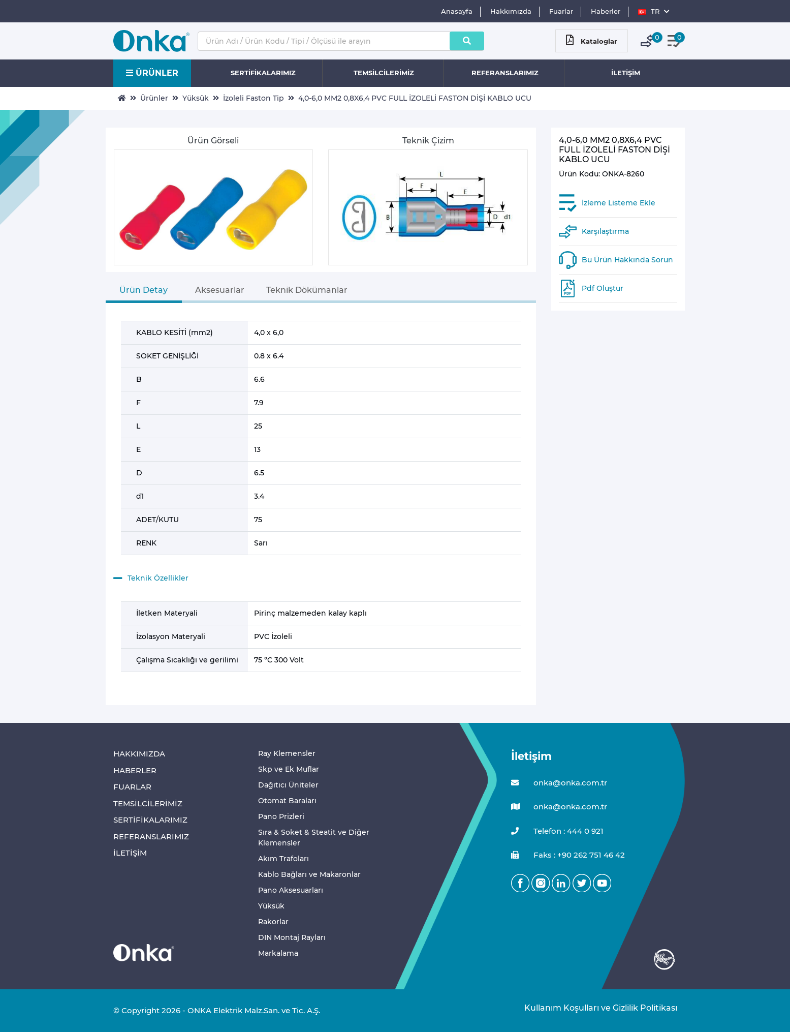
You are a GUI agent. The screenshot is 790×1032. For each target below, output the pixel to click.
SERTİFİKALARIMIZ (263, 73)
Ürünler (154, 98)
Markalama (278, 953)
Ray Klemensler (286, 753)
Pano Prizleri (281, 816)
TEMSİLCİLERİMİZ (384, 73)
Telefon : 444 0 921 (557, 831)
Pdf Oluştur (602, 288)
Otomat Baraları (287, 800)
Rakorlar (273, 921)
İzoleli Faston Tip (253, 98)
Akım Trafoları (283, 858)
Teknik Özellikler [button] (150, 578)
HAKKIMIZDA (139, 753)
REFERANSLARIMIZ (505, 73)
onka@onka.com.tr (559, 783)
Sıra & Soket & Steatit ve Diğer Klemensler (313, 837)
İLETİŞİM (625, 73)
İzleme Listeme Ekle (618, 202)
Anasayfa (456, 11)
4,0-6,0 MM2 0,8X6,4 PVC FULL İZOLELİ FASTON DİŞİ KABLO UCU (414, 98)
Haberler (605, 11)
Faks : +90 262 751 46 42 (568, 855)
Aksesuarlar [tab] (219, 290)
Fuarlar (561, 11)
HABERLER (134, 770)
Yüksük (195, 98)
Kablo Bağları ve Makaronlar (309, 874)
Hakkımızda (510, 11)
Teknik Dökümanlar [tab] (306, 290)
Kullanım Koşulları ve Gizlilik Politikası (595, 1008)
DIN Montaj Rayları (292, 937)
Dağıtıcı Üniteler (288, 785)
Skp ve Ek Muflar (288, 769)
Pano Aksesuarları (290, 890)
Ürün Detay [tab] (143, 290)
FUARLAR (132, 787)
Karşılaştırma (605, 231)
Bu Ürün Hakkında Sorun (627, 259)
